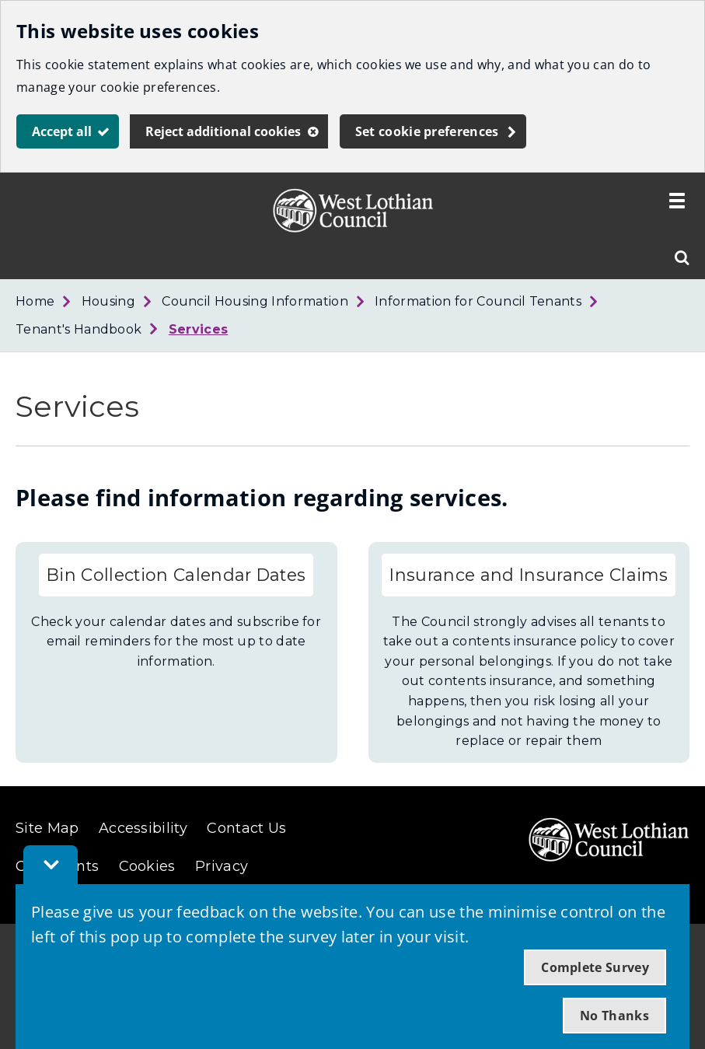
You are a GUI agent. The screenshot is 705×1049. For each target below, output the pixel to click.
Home (35, 301)
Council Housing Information (255, 301)
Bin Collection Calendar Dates (176, 575)
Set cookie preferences (427, 131)
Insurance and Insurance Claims (528, 575)
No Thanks (614, 1015)
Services (199, 329)
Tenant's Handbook (78, 329)
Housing (108, 301)
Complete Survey (595, 967)
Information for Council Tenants (478, 301)
